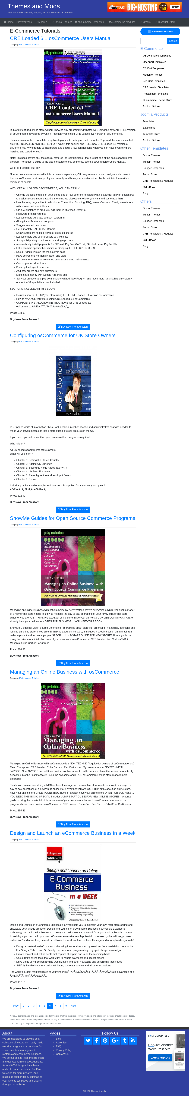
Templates (148, 121)
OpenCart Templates (154, 62)
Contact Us (62, 1054)
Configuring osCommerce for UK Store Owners (63, 335)
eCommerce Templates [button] (89, 22)
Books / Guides (151, 106)
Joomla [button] (41, 22)
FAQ (58, 1046)
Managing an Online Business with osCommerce (64, 672)
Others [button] (145, 22)
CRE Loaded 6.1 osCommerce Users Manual (61, 38)
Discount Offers (165, 22)
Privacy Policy (64, 1050)
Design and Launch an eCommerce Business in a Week (72, 833)
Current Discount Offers (160, 31)
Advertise (61, 1042)
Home (9, 22)
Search (173, 41)
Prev (16, 1005)
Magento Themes (153, 74)
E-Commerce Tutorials (29, 44)
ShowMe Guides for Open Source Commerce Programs (72, 518)
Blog (145, 193)
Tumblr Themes (152, 161)
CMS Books (149, 187)
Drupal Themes (62, 22)
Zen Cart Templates (154, 81)
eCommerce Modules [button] (121, 22)
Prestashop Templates (155, 93)
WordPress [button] (24, 22)
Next (73, 1005)
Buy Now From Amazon (73, 326)
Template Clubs (151, 134)
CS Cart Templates (153, 68)
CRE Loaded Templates (156, 87)
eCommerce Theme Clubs (157, 100)
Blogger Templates (153, 168)
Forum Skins (150, 174)
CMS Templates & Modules (158, 180)
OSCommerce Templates (157, 55)
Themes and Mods (33, 6)
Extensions (149, 127)
